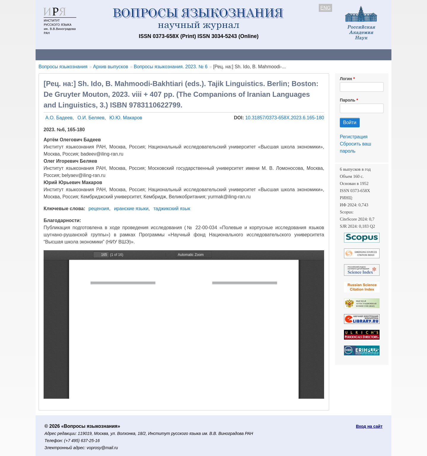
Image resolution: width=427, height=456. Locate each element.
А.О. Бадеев (58, 117)
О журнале (53, 54)
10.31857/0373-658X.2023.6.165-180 (284, 117)
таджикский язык (171, 208)
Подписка (241, 54)
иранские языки (131, 208)
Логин (346, 78)
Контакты (87, 54)
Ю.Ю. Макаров (125, 117)
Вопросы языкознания (63, 66)
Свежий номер (156, 54)
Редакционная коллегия (290, 54)
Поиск (335, 54)
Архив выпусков (201, 54)
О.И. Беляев (91, 117)
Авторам (119, 54)
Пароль (347, 100)
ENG (325, 7)
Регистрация (354, 136)
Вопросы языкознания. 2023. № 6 (171, 66)
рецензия (99, 208)
